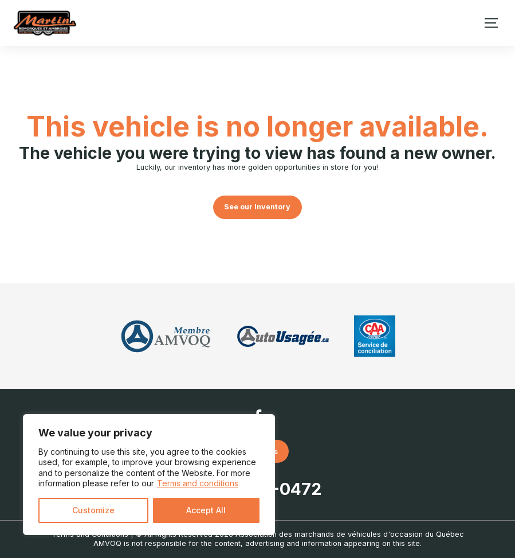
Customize (93, 510)
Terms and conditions (197, 483)
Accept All (206, 510)
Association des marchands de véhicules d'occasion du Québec (349, 534)
